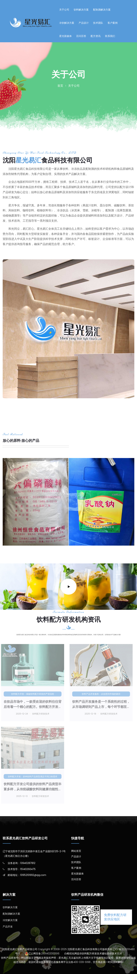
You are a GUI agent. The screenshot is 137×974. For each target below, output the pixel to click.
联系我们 (110, 36)
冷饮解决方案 (66, 23)
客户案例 (113, 23)
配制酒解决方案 (102, 9)
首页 (60, 86)
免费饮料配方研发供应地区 (115, 917)
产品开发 (8, 926)
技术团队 (98, 23)
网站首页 (76, 851)
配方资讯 (96, 36)
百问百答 (81, 36)
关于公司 (64, 9)
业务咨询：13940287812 (21, 863)
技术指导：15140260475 (21, 869)
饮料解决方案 (81, 9)
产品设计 (84, 23)
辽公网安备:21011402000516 (43, 953)
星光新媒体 (65, 36)
